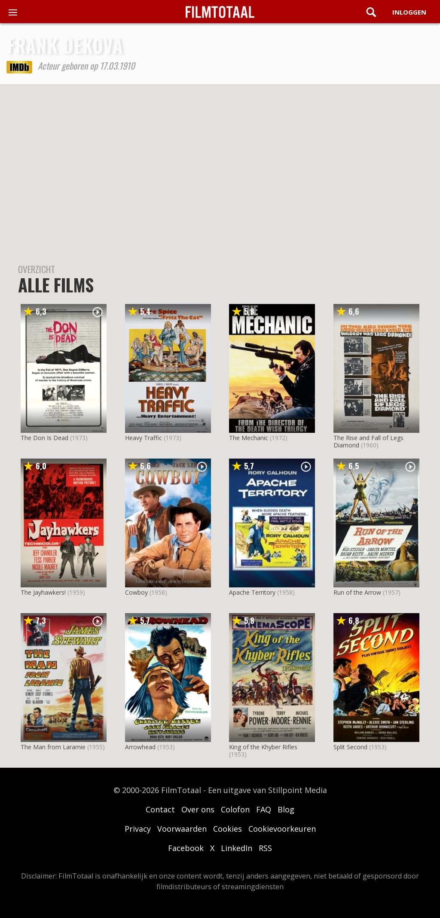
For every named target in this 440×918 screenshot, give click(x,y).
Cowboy (136, 592)
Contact (160, 809)
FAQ (263, 809)
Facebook (186, 848)
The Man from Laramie (53, 747)
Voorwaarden (182, 829)
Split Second (350, 747)
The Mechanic (248, 438)
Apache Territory (252, 592)
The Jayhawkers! (43, 592)
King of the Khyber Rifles (263, 747)
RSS (265, 848)
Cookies (227, 829)
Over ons (197, 809)
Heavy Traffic (143, 438)
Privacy (138, 829)
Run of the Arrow (357, 592)
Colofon (235, 809)
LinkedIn (236, 848)
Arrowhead (140, 747)
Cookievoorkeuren (282, 829)
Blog (286, 809)
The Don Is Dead (44, 438)
